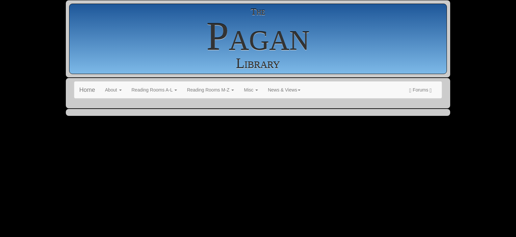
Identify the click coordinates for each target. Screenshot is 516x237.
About (113, 89)
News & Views (284, 89)
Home (87, 90)
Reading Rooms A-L (154, 89)
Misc (251, 89)
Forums (420, 90)
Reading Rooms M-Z (210, 89)
